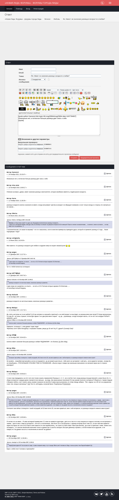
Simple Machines (27, 492)
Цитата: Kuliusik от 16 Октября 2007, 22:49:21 (20, 279)
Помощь (19, 9)
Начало (9, 9)
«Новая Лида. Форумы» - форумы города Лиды (31, 3)
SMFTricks (15, 495)
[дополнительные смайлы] (29, 113)
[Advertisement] (59, 41)
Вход (28, 9)
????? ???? (21, 497)
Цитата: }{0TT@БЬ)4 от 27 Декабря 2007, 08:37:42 (21, 258)
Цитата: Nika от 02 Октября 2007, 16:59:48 (19, 397)
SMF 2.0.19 (8, 492)
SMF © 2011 (17, 492)
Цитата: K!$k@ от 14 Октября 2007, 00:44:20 (19, 320)
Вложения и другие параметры (36, 139)
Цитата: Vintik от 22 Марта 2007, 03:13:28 (18, 220)
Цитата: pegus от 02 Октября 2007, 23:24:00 (19, 354)
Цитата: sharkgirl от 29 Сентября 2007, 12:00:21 (20, 442)
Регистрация (38, 9)
